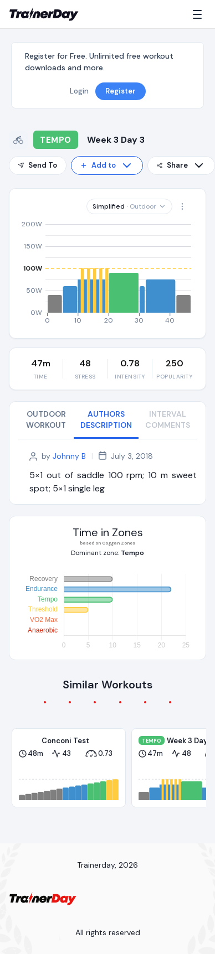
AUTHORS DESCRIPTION (106, 419)
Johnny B (69, 456)
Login (79, 91)
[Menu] (199, 14)
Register (120, 91)
